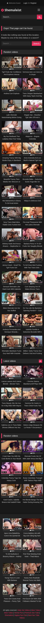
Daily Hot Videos (23, 610)
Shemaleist (11, 10)
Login (25, 3)
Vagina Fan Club (20, 615)
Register (33, 3)
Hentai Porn (18, 613)
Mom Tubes (35, 610)
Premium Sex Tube (32, 613)
